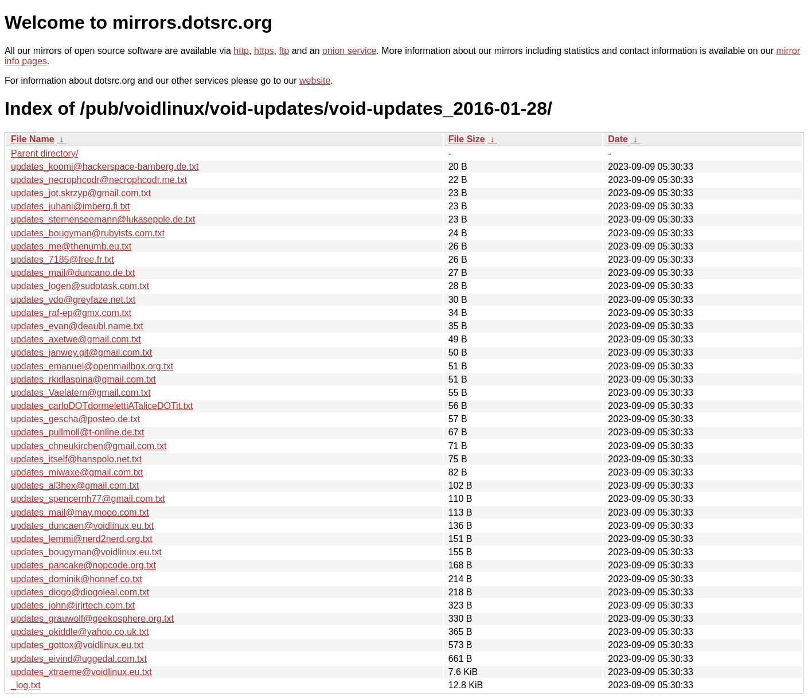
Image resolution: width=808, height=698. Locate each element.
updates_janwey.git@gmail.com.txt (81, 352)
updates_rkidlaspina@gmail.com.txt (83, 379)
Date (618, 139)
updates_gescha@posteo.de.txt (75, 419)
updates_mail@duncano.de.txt (73, 273)
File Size (466, 139)
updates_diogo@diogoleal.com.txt (80, 592)
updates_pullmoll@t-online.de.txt (77, 432)
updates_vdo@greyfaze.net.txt (73, 300)
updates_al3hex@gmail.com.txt (75, 485)
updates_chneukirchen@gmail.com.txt (89, 446)
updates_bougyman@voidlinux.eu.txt (86, 552)
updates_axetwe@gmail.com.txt (76, 339)
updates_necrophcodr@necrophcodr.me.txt (99, 180)
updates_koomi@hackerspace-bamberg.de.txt (105, 166)
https (264, 51)
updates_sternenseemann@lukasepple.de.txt (103, 219)
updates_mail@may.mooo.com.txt (80, 512)
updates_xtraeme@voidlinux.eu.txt (81, 672)
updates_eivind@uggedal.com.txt (79, 659)
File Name (32, 139)
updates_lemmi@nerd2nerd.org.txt (82, 539)
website (314, 80)
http (241, 51)
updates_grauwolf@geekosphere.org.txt (92, 618)
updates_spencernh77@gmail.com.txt (88, 499)
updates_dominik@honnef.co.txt (76, 579)
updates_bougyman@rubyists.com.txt (88, 233)
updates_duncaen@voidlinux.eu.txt (82, 526)
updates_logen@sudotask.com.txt (80, 286)
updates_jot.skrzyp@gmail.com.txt (81, 193)
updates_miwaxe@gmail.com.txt (77, 472)
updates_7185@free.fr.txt (62, 259)
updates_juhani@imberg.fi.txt (70, 206)
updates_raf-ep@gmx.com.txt (71, 313)
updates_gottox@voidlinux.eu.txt (77, 645)
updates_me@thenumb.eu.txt (71, 246)
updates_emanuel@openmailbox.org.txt (92, 366)
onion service (349, 51)
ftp (284, 51)
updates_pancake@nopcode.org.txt (83, 565)
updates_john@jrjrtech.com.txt (73, 605)
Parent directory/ (44, 153)
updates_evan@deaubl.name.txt (77, 326)
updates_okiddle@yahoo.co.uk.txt (80, 632)
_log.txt (26, 685)
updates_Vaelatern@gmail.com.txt (81, 392)
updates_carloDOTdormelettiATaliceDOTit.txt (102, 406)
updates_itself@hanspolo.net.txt (76, 459)
